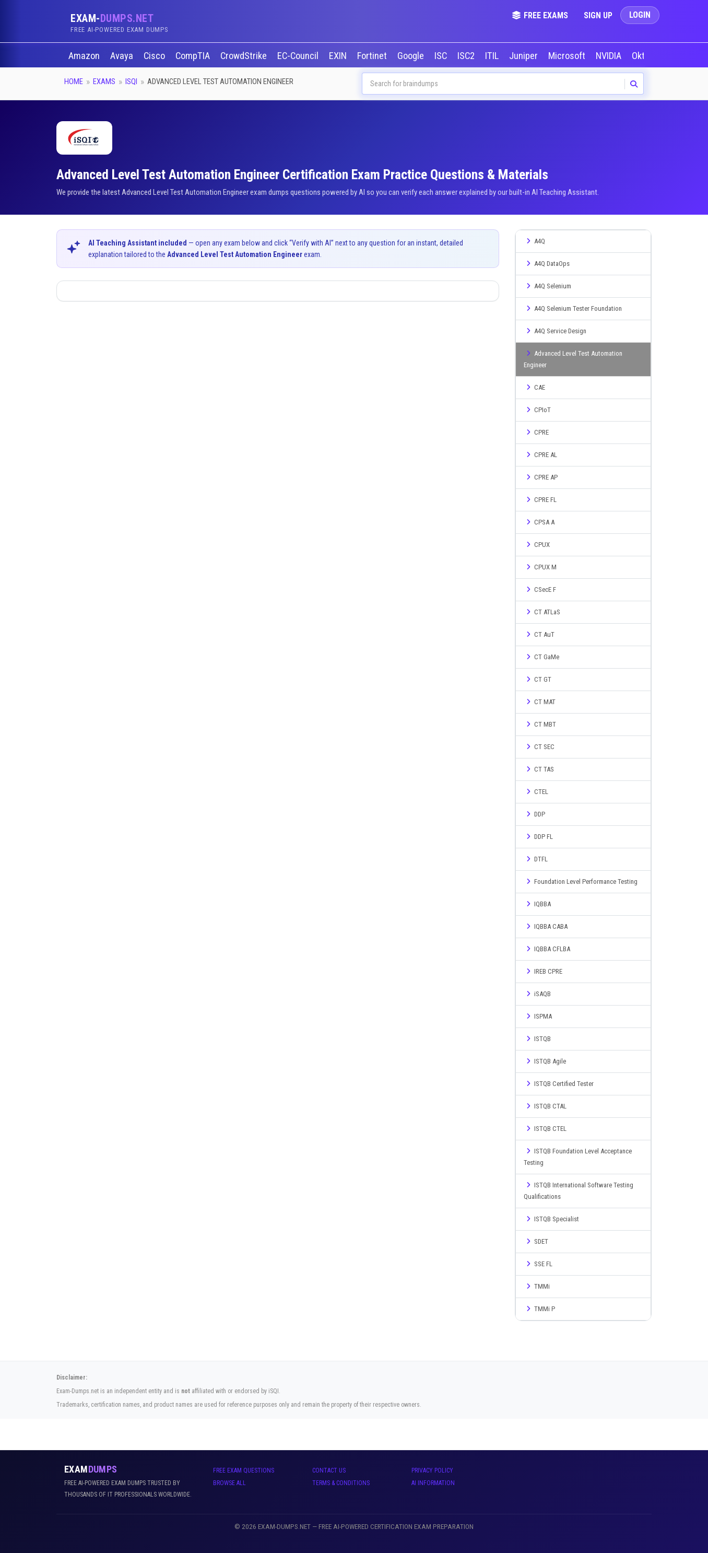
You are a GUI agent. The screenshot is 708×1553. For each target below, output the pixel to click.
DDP (534, 814)
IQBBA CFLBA (547, 949)
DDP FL (538, 836)
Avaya (122, 56)
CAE (534, 387)
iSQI (131, 81)
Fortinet (373, 56)
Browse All (229, 1483)
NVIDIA (609, 56)
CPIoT (537, 410)
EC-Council (299, 56)
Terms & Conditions (341, 1483)
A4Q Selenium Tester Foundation (573, 308)
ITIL (493, 56)
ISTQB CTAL (545, 1106)
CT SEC (539, 747)
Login (640, 15)
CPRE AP (541, 477)
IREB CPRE (543, 971)
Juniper (524, 56)
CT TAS (539, 769)
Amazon (85, 56)
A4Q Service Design (555, 331)
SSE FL (538, 1264)
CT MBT (540, 724)
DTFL (536, 859)
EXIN (339, 56)
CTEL (536, 792)
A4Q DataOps (547, 263)
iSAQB (537, 994)
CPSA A (539, 522)
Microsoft (567, 56)
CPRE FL (540, 500)
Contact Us (329, 1470)
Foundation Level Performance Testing (581, 881)
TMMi (537, 1286)
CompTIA (193, 56)
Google (411, 56)
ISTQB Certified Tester (559, 1084)
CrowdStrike (244, 56)
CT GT (537, 679)
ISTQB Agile (545, 1061)
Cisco (155, 56)
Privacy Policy (432, 1470)
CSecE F (540, 589)
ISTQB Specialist (551, 1219)
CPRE (536, 432)
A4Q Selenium (547, 286)
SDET (536, 1241)
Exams (104, 81)
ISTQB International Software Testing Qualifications (578, 1190)
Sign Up (598, 15)
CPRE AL (540, 455)
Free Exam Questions (243, 1470)
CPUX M (540, 567)
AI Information (433, 1483)
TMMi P (539, 1309)
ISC (441, 56)
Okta (642, 56)
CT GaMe (541, 657)
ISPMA (538, 1016)
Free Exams (540, 15)
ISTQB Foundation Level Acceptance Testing (578, 1156)
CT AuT (539, 634)
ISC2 (467, 56)
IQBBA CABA (546, 926)
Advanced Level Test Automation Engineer (573, 359)
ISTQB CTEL (545, 1128)
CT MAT (540, 702)
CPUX (537, 544)
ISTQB (537, 1039)
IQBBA (537, 904)
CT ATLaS (542, 612)
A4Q (534, 241)
